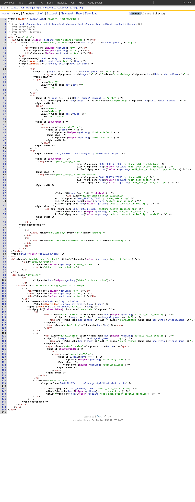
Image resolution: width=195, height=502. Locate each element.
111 (4, 367)
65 (4, 222)
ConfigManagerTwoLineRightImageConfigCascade (107, 25)
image (32, 69)
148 (4, 485)
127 (4, 418)
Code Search (95, 2)
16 (4, 66)
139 (4, 456)
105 (4, 348)
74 (4, 250)
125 (4, 412)
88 (4, 295)
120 (4, 396)
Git (72, 2)
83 (4, 279)
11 (4, 50)
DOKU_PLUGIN (62, 180)
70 (4, 237)
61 (4, 209)
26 (4, 98)
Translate (62, 2)
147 (4, 482)
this (96, 47)
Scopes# (51, 14)
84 (4, 282)
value (67, 66)
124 (4, 409)
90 (4, 301)
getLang (49, 44)
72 (4, 244)
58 (4, 199)
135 (4, 443)
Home (5, 14)
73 (4, 247)
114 (4, 377)
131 (4, 431)
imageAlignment (111, 47)
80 (4, 269)
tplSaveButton (49, 301)
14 (4, 60)
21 (4, 82)
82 (4, 275)
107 (4, 355)
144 (4, 472)
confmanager (28, 8)
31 (4, 114)
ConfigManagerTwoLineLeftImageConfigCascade (48, 25)
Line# (38, 14)
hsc (75, 85)
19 (4, 76)
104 (4, 345)
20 (4, 79)
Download (90, 14)
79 (4, 266)
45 (4, 158)
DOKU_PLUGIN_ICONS (110, 193)
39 (4, 139)
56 (4, 193)
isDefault (35, 73)
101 (4, 336)
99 (4, 329)
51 (4, 177)
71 (4, 241)
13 (4, 57)
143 (4, 469)
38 (4, 136)
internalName (170, 85)
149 (4, 488)
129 (4, 424)
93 (4, 310)
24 (4, 92)
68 (4, 231)
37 (4, 133)
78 (4, 263)
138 (4, 453)
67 (4, 228)
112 (4, 371)
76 (4, 256)
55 (4, 190)
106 (4, 352)
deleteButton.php (108, 180)
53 (4, 184)
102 (4, 339)
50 (4, 174)
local (43, 66)
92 (4, 307)
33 (4, 120)
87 (4, 291)
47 (4, 165)
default (83, 73)
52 (4, 180)
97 (4, 323)
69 (4, 234)
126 (4, 415)
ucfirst (86, 47)
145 (4, 475)
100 (4, 333)
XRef (81, 2)
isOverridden (51, 361)
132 (4, 434)
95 (4, 317)
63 (4, 215)
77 (4, 260)
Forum (30, 2)
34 (4, 123)
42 (4, 149)
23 (4, 89)
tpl (39, 8)
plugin (15, 8)
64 (4, 218)
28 (4, 104)
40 (4, 142)
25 (4, 95)
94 (4, 314)
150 (4, 491)
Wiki (21, 2)
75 (4, 253)
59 (4, 203)
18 (4, 73)
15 (4, 63)
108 (4, 358)
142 (4, 466)
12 (4, 54)
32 (4, 117)
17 (4, 69)
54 (4, 187)
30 (4, 111)
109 (4, 361)
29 (4, 108)
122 (4, 402)
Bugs (50, 2)
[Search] (114, 14)
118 (4, 390)
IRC (41, 2)
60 (4, 206)
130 (4, 428)
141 (4, 462)
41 (4, 146)
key (55, 66)
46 (4, 161)
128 (4, 421)
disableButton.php (114, 456)
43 (4, 152)
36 (4, 130)
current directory (153, 14)
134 (4, 440)
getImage (54, 69)
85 (4, 285)
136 (4, 447)
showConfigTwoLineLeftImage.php (63, 8)
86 (4, 288)
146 (4, 478)
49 (4, 171)
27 (4, 101)
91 (4, 304)
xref (4, 8)
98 (4, 326)
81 (4, 272)
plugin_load (37, 19)
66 (4, 225)
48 (4, 168)
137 (4, 450)
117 (4, 386)
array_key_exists (56, 73)
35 (4, 127)
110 (4, 364)
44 (4, 155)
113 (4, 374)
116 (4, 383)
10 (4, 47)
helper (22, 19)
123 (4, 405)
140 (4, 459)
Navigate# (66, 14)
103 (4, 342)
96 (4, 320)
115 (4, 380)
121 (4, 399)
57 (4, 196)
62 (4, 212)
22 (4, 85)
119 (4, 393)
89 (4, 298)
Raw (78, 14)
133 (4, 437)
